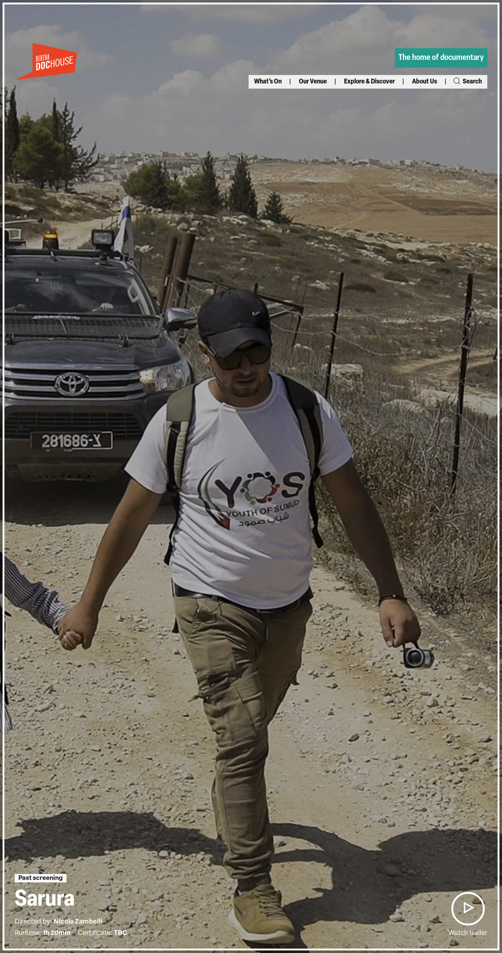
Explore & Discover (369, 81)
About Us (424, 81)
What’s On (268, 81)
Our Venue (313, 81)
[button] (468, 909)
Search (467, 81)
